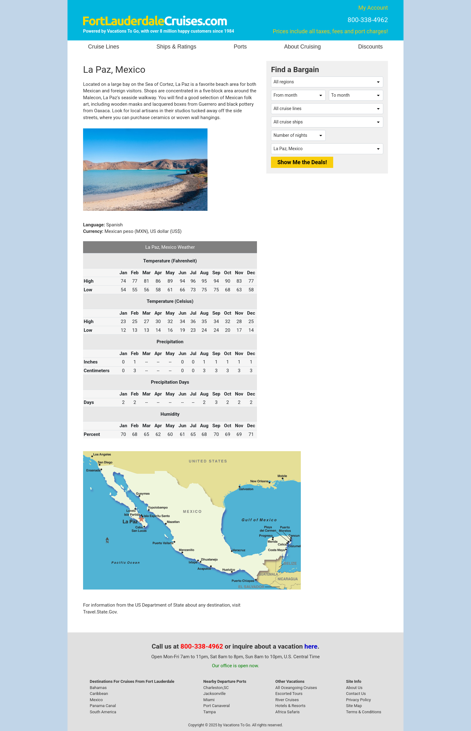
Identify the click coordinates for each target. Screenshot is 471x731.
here (311, 646)
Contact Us (356, 693)
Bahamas (98, 687)
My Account (373, 7)
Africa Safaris (287, 712)
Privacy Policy (358, 699)
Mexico (96, 699)
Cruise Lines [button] (103, 47)
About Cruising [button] (302, 47)
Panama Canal (103, 705)
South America (103, 712)
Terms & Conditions (363, 712)
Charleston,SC (216, 687)
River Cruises (287, 699)
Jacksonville (214, 693)
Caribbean (99, 693)
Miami (209, 699)
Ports (240, 47)
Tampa (209, 712)
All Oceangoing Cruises (296, 687)
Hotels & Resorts (290, 705)
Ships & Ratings (176, 47)
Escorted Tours (288, 693)
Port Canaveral (216, 705)
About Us (354, 687)
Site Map (354, 705)
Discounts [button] (370, 47)
